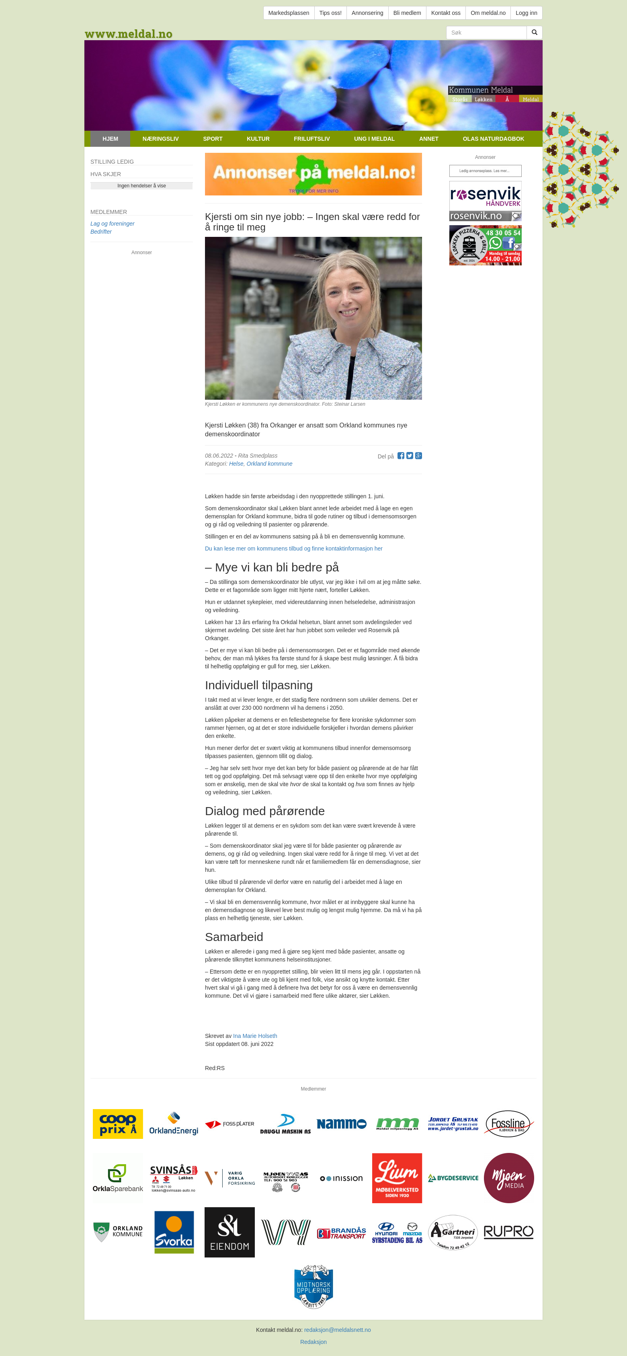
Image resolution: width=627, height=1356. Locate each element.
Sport (212, 139)
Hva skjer (105, 174)
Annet (428, 139)
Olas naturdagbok (494, 139)
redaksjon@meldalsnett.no (337, 1330)
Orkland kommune (270, 463)
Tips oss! (331, 13)
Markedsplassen (288, 13)
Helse (236, 463)
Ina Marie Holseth (255, 1036)
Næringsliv (161, 139)
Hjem (110, 139)
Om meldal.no (488, 13)
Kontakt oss (446, 13)
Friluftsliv (312, 139)
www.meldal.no (128, 33)
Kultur (258, 139)
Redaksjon (313, 1342)
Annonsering (367, 13)
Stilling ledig (112, 161)
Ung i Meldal (374, 139)
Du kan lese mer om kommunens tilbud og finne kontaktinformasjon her (294, 548)
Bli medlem (407, 13)
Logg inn (526, 13)
